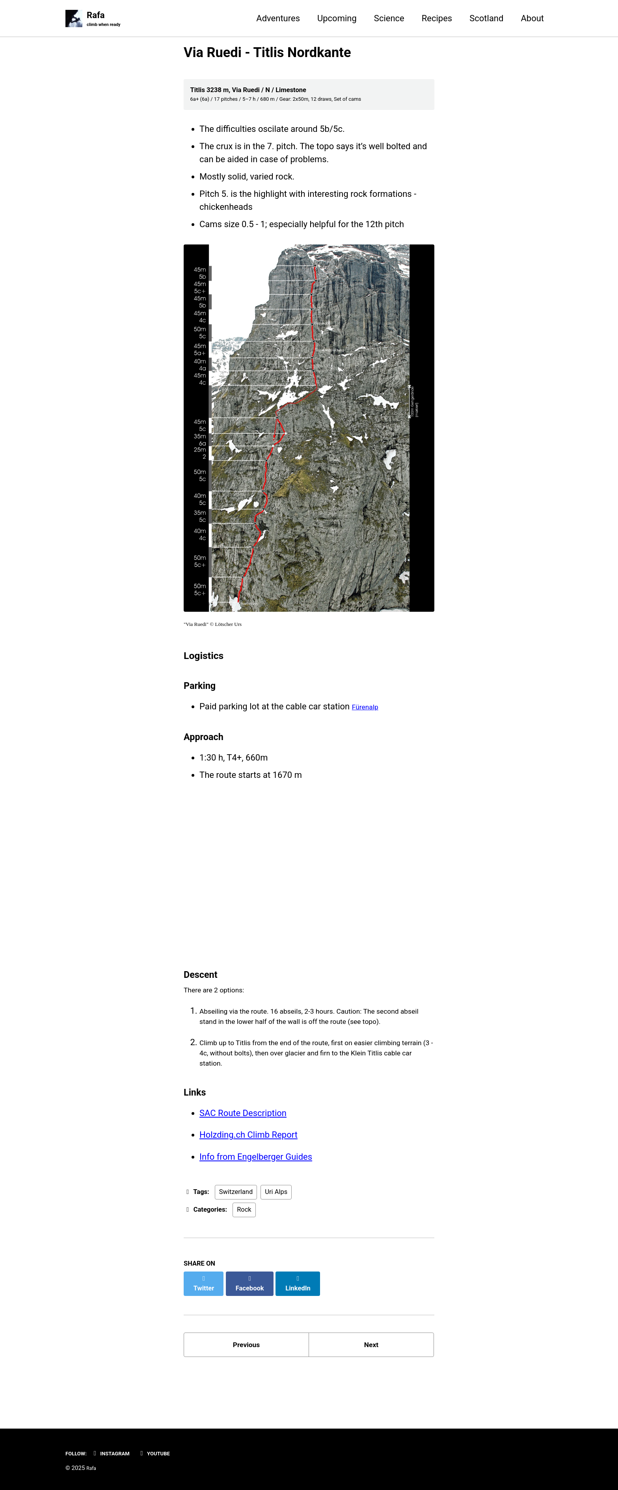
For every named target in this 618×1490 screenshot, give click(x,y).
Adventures (278, 19)
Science (389, 19)
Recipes (437, 19)
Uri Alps (276, 1239)
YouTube (170, 1453)
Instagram (120, 1453)
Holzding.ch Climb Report (248, 1177)
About (532, 19)
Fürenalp (368, 717)
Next (371, 1387)
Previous (246, 1387)
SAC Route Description (243, 1153)
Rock (244, 1256)
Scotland (486, 19)
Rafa (108, 20)
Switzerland (236, 1239)
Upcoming (337, 19)
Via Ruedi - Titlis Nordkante (267, 54)
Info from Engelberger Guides (255, 1202)
